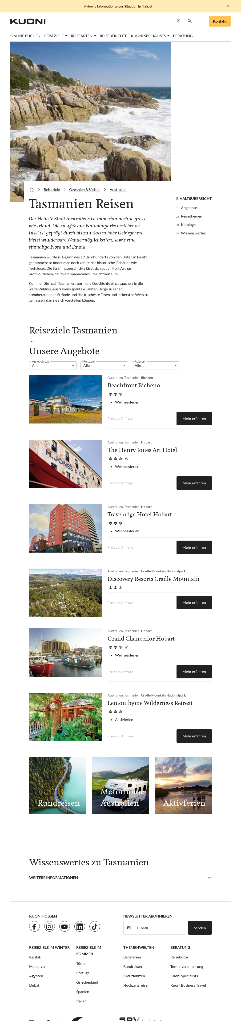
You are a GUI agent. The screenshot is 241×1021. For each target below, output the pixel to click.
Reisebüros (179, 802)
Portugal (83, 818)
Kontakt (220, 21)
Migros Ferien (65, 975)
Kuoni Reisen (68, 969)
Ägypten (36, 821)
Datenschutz (68, 894)
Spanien (82, 837)
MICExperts (39, 975)
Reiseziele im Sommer (88, 796)
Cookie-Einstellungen (135, 894)
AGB (109, 894)
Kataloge (188, 70)
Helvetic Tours (165, 963)
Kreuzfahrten (134, 821)
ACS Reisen (38, 963)
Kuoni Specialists (184, 821)
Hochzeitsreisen (136, 830)
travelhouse (195, 975)
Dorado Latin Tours (104, 963)
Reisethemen (191, 61)
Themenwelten (138, 793)
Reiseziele (52, 35)
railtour (138, 975)
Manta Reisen (186, 969)
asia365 (59, 963)
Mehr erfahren (194, 264)
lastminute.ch (159, 969)
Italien (81, 846)
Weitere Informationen (53, 723)
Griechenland (87, 827)
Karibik (35, 802)
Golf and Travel (137, 963)
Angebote (189, 53)
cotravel (77, 963)
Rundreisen (132, 812)
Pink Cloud (118, 975)
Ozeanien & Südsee (84, 35)
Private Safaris (92, 975)
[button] (189, 21)
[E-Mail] (159, 773)
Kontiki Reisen (41, 969)
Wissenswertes (193, 78)
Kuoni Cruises (95, 969)
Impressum (92, 894)
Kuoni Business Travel (188, 830)
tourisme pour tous (165, 975)
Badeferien (132, 802)
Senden (200, 773)
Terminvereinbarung (186, 812)
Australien (118, 35)
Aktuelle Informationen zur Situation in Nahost (118, 6)
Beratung (180, 793)
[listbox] (53, 211)
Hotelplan (190, 963)
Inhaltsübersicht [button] (194, 44)
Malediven (37, 812)
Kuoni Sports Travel (128, 969)
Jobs (50, 894)
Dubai (34, 830)
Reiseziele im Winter (49, 793)
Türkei (81, 809)
